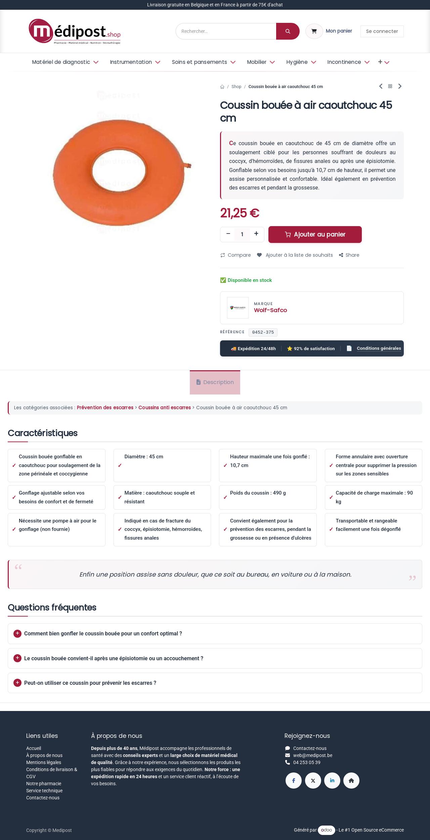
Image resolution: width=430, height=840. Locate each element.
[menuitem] (64, 62)
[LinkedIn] (332, 780)
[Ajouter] (256, 234)
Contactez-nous (42, 797)
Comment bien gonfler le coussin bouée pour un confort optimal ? (103, 633)
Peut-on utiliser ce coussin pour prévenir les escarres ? (90, 682)
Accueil (33, 748)
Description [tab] (215, 382)
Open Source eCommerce (377, 829)
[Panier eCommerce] (328, 31)
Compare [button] (235, 255)
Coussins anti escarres (164, 407)
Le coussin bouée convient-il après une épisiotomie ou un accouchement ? (113, 658)
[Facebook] (294, 780)
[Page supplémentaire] (351, 780)
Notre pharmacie (43, 783)
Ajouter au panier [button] (315, 234)
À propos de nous (44, 755)
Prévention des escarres (105, 407)
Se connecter (382, 31)
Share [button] (349, 255)
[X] (313, 780)
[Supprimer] (228, 234)
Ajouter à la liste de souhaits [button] (295, 255)
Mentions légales (43, 762)
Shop (236, 86)
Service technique (44, 790)
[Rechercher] (288, 31)
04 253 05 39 (306, 762)
